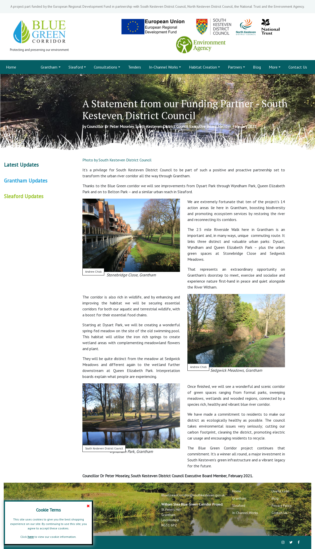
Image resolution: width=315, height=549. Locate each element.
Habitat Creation (203, 67)
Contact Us (297, 67)
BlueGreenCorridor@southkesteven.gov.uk (193, 495)
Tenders (134, 67)
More (273, 67)
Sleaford (76, 67)
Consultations (105, 67)
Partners (235, 67)
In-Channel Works (163, 67)
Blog (257, 67)
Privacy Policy (282, 505)
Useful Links (280, 491)
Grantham (49, 67)
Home (12, 67)
